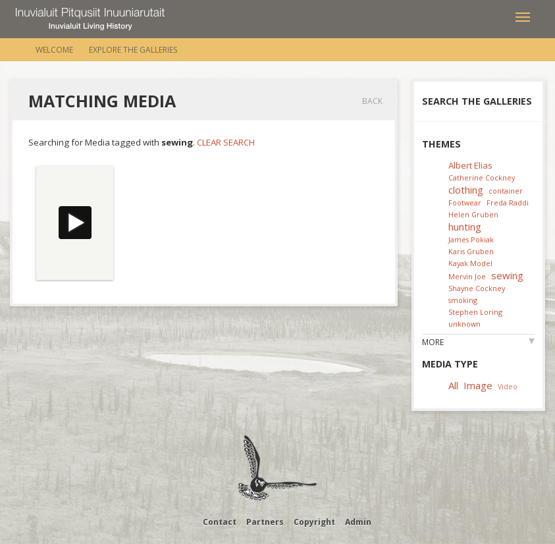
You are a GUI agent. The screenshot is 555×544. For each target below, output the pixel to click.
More (433, 342)
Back (372, 101)
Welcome (54, 49)
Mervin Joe (467, 276)
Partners (265, 522)
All (453, 385)
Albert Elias (470, 165)
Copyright (314, 522)
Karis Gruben (471, 251)
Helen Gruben (473, 214)
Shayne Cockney (476, 288)
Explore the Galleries (133, 49)
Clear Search (226, 142)
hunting (464, 226)
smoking (462, 300)
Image (477, 385)
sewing (507, 275)
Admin (358, 522)
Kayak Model (470, 263)
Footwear (464, 202)
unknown (464, 324)
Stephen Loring (475, 312)
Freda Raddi (508, 202)
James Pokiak (471, 239)
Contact (219, 522)
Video (507, 386)
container (506, 191)
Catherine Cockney (481, 177)
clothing (465, 189)
